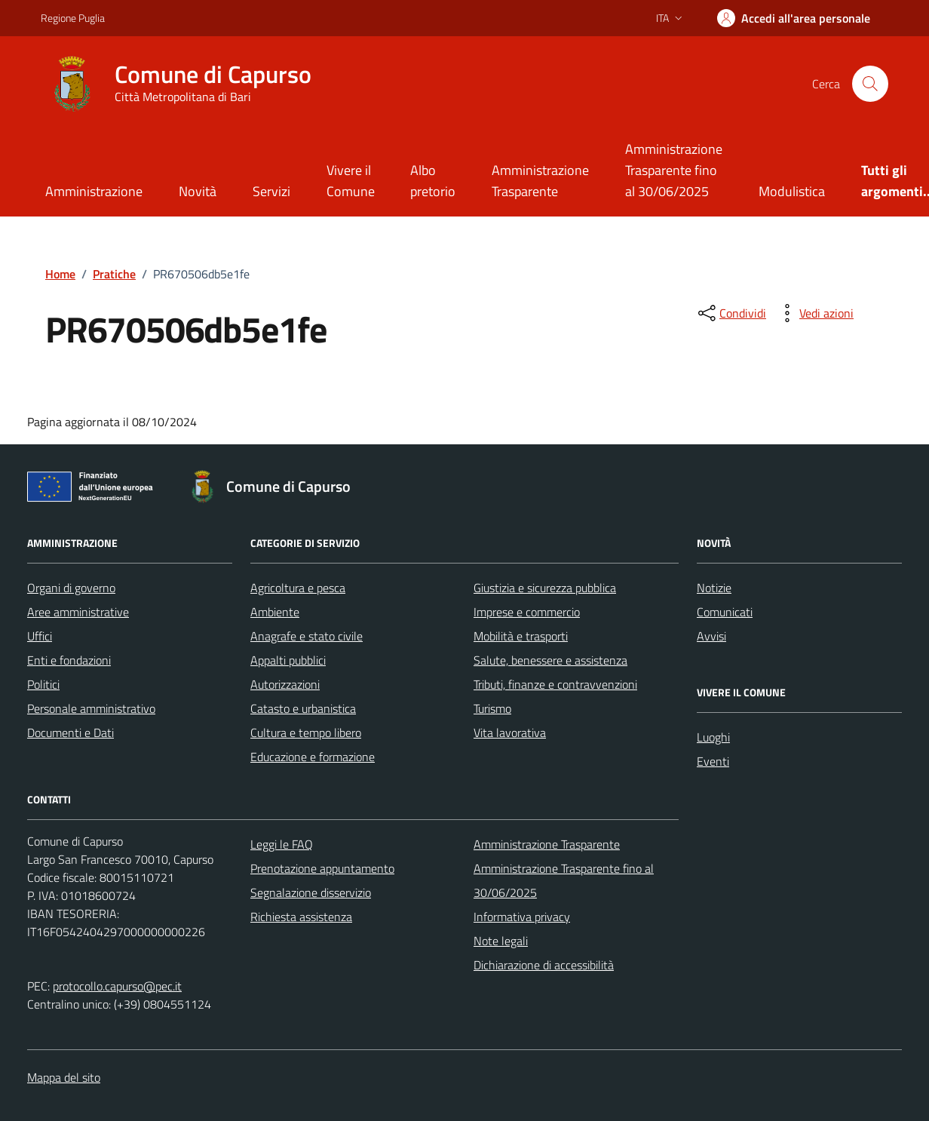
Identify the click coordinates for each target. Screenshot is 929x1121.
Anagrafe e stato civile (306, 636)
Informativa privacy (522, 917)
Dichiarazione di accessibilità (544, 965)
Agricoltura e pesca (297, 588)
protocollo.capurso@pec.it (117, 986)
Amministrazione (94, 191)
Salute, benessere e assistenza (550, 660)
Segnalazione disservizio (310, 892)
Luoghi (713, 737)
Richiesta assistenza (301, 917)
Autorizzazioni (285, 684)
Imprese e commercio (527, 612)
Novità (197, 191)
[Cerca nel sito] (870, 84)
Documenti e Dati (70, 732)
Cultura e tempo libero (305, 732)
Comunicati (725, 612)
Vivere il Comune (351, 180)
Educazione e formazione (312, 757)
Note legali (501, 941)
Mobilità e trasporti (521, 636)
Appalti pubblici (288, 660)
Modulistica (792, 191)
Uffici (39, 636)
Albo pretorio (432, 180)
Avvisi (711, 636)
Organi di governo (71, 588)
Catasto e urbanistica (303, 708)
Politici (43, 684)
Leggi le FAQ (281, 844)
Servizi (271, 191)
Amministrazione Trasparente (540, 180)
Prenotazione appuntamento (322, 868)
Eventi (713, 761)
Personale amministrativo (91, 708)
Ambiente (274, 612)
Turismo (492, 708)
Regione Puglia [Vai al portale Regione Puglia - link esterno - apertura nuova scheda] (73, 18)
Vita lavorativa (510, 732)
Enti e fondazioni (69, 660)
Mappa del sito (63, 1077)
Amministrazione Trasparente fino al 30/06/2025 (673, 170)
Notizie (714, 588)
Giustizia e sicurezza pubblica (545, 588)
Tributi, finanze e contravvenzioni (555, 684)
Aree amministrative (78, 612)
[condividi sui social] (730, 313)
